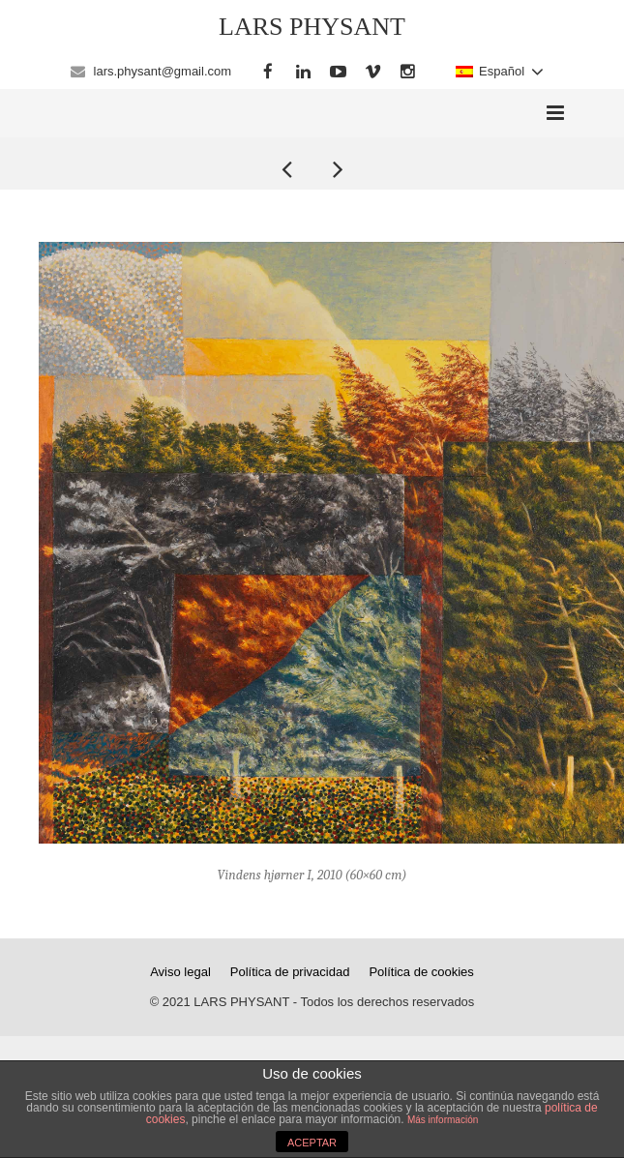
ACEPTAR (312, 1142)
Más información (442, 1119)
